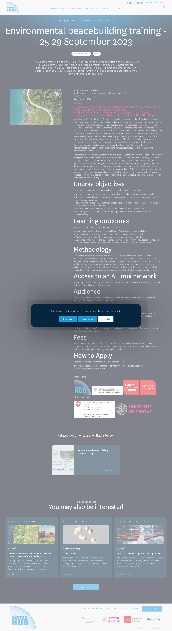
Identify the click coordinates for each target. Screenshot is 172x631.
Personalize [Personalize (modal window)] (106, 319)
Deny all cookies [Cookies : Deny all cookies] (87, 319)
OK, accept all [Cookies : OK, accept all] (68, 319)
